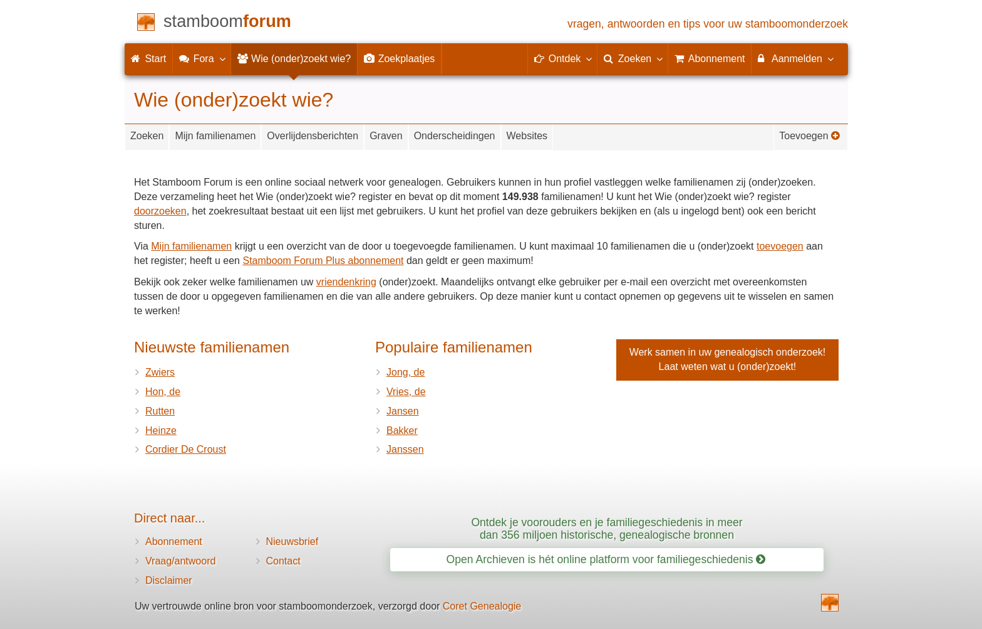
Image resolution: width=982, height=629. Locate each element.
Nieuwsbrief (292, 541)
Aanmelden (795, 58)
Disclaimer (168, 580)
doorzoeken (160, 211)
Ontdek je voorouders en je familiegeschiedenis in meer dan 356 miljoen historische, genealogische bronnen (606, 528)
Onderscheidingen (454, 135)
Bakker (402, 430)
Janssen (405, 449)
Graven (386, 135)
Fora (201, 58)
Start (148, 58)
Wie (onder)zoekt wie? (294, 58)
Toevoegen (809, 135)
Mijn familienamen (215, 135)
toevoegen (780, 246)
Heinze (161, 430)
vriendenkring (346, 282)
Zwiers (160, 372)
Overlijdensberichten (312, 135)
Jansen (402, 411)
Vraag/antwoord (180, 561)
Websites (527, 135)
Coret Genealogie (482, 606)
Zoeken (146, 135)
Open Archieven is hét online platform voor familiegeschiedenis (606, 559)
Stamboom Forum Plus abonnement (322, 260)
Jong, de (405, 372)
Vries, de (406, 391)
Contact (283, 561)
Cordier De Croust (185, 449)
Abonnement (173, 541)
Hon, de (162, 391)
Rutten (160, 411)
